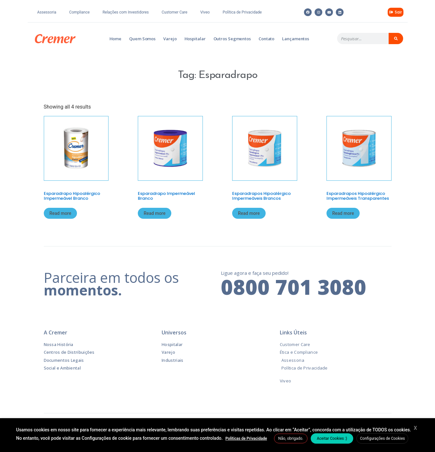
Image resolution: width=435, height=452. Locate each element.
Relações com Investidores (125, 12)
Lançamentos (295, 39)
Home (115, 39)
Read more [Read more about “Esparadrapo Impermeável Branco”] (154, 213)
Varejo (169, 39)
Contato (266, 39)
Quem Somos (142, 39)
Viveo (205, 12)
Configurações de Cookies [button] (382, 438)
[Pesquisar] (396, 38)
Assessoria (46, 12)
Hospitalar (195, 39)
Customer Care (174, 12)
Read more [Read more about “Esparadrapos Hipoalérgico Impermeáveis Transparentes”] (343, 213)
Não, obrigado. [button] (290, 438)
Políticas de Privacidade (246, 438)
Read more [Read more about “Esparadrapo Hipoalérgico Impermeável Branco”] (60, 213)
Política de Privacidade (241, 12)
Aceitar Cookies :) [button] (332, 438)
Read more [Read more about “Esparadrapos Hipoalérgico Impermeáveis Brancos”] (249, 213)
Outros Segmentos (232, 39)
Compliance (79, 12)
